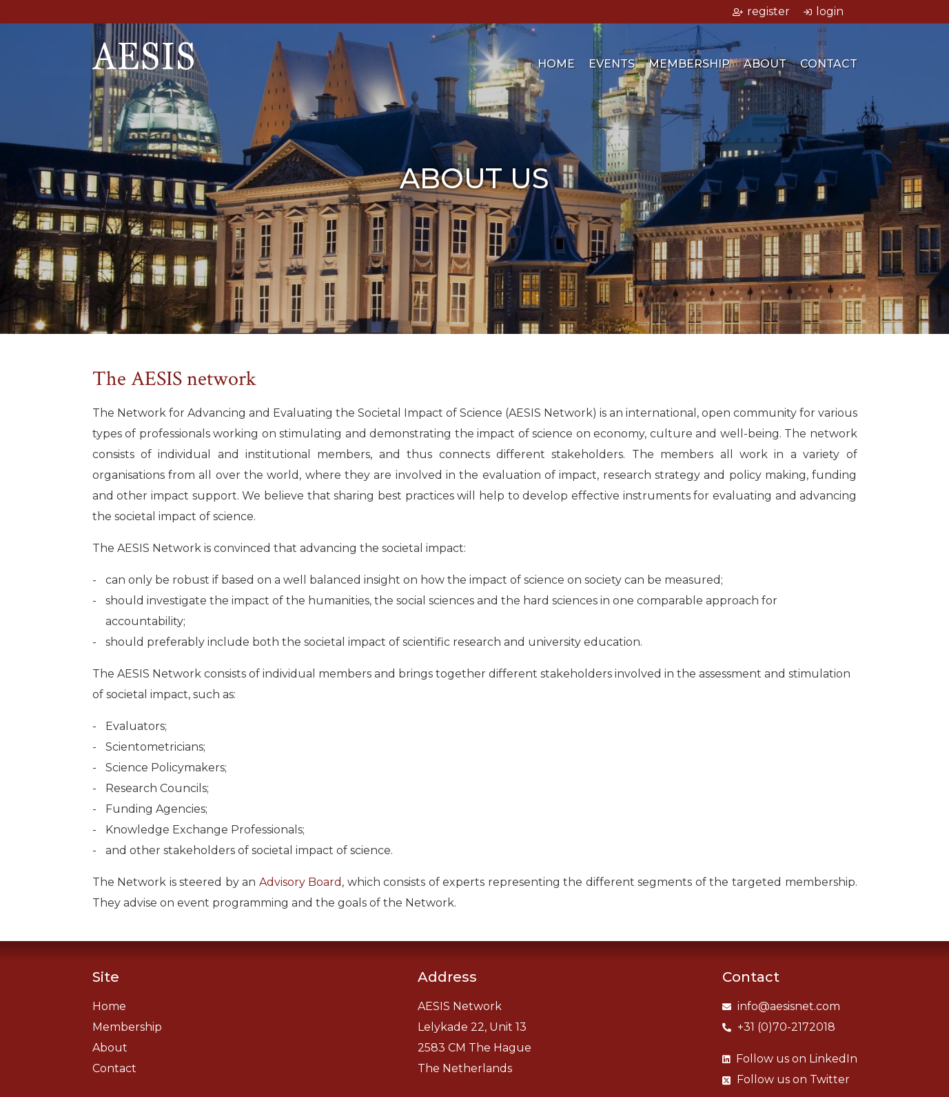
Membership (689, 63)
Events (612, 63)
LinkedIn (789, 1058)
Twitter (786, 1079)
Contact (828, 63)
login (824, 11)
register (761, 11)
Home (556, 63)
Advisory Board (301, 882)
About (765, 63)
